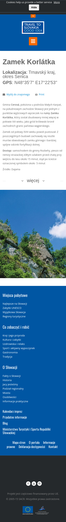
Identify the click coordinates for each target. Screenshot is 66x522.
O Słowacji (10, 367)
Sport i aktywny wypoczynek (19, 348)
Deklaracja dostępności (32, 446)
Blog (5, 423)
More (57, 2)
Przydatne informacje (15, 417)
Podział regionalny (13, 388)
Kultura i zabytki (12, 339)
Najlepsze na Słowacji (15, 303)
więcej (33, 180)
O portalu (34, 442)
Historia (7, 380)
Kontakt (53, 446)
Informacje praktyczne (15, 401)
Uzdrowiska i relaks (14, 344)
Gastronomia (10, 352)
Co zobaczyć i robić (16, 327)
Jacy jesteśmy (10, 384)
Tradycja (7, 356)
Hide (34, 7)
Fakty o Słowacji (12, 376)
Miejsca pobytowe (15, 295)
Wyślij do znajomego (18, 94)
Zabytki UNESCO (12, 308)
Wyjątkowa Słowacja (14, 312)
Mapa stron (18, 442)
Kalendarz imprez (12, 411)
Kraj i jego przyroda (14, 335)
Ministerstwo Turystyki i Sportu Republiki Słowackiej (27, 431)
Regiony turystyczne (14, 316)
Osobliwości (9, 397)
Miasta (6, 393)
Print (41, 94)
